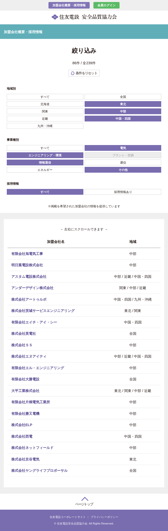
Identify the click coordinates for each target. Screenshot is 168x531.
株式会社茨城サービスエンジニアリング (43, 311)
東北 (123, 104)
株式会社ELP (21, 425)
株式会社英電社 (23, 333)
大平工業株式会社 (25, 390)
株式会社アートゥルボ (28, 299)
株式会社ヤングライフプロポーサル (39, 471)
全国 (123, 97)
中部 (123, 111)
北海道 (44, 104)
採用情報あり (123, 192)
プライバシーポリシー (104, 516)
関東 (45, 111)
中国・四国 (123, 118)
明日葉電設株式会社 (27, 265)
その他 (123, 170)
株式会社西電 (21, 436)
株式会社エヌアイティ (28, 356)
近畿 (45, 118)
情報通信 (45, 162)
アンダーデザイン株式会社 (32, 288)
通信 (123, 162)
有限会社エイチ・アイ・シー (34, 322)
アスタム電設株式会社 (28, 276)
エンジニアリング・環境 (45, 155)
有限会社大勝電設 (25, 379)
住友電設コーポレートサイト (68, 516)
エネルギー (44, 170)
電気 (123, 148)
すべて (44, 97)
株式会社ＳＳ (21, 345)
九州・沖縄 (44, 126)
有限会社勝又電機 (25, 413)
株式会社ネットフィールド (32, 448)
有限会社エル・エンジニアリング (37, 368)
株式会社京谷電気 (25, 459)
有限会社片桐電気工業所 (30, 402)
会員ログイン (106, 5)
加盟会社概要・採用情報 (69, 5)
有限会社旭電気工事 (27, 253)
